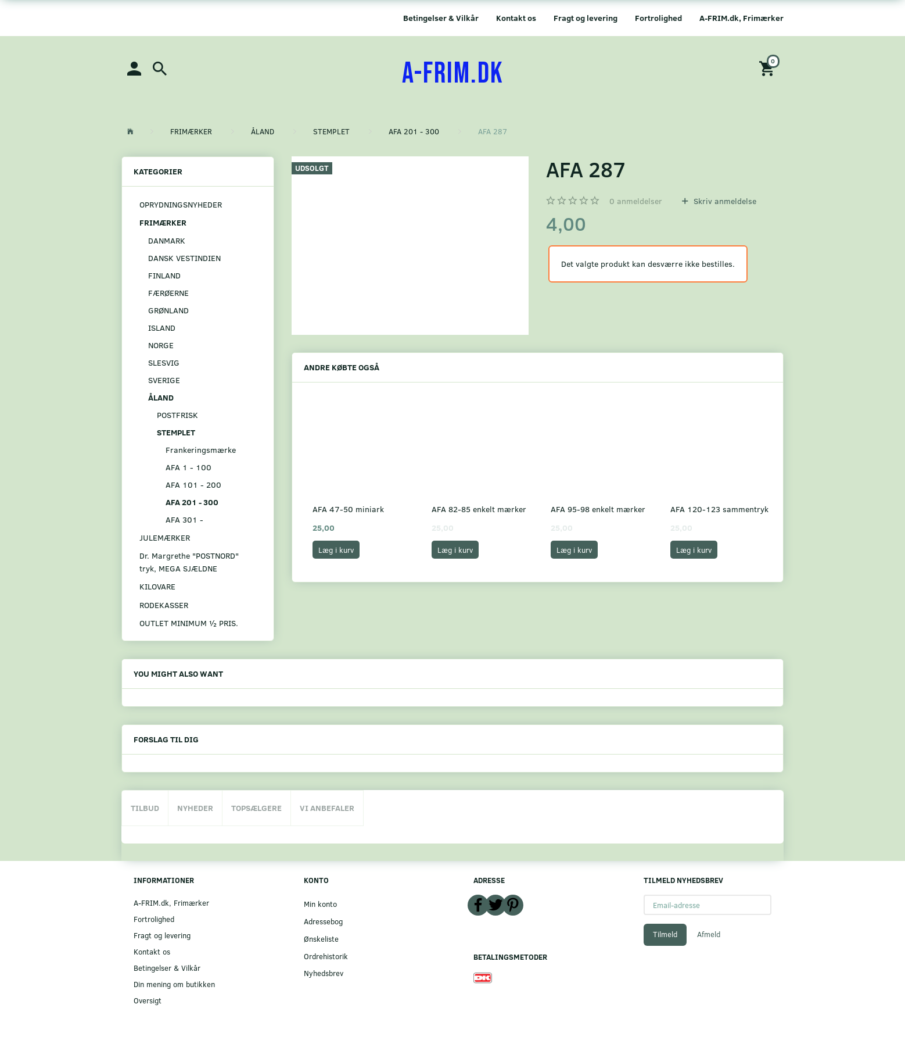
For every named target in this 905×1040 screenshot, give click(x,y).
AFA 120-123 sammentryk (719, 508)
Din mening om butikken (174, 984)
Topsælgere (256, 807)
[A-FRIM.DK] (453, 73)
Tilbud (145, 807)
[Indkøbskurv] (768, 67)
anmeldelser (635, 200)
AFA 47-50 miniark (348, 508)
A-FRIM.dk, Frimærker (741, 17)
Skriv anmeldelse (723, 200)
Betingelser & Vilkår (441, 17)
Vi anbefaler (327, 807)
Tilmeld (665, 934)
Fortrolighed (658, 17)
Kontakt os (516, 17)
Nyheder (195, 807)
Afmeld (708, 934)
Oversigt (147, 1000)
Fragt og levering (585, 17)
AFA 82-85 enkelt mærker (479, 508)
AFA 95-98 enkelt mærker (598, 508)
